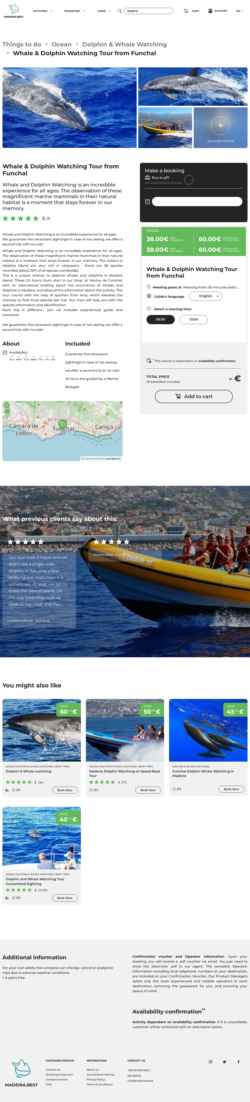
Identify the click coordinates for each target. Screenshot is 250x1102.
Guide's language (165, 296)
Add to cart (194, 396)
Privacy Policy (96, 1079)
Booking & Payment (59, 1074)
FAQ (49, 1084)
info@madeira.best (140, 1080)
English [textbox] (205, 296)
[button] (51, 11)
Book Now (65, 790)
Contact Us (53, 1069)
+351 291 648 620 (138, 1070)
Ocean (62, 44)
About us (93, 1069)
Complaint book (57, 1079)
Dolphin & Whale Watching (124, 44)
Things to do (21, 44)
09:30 (160, 319)
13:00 (194, 319)
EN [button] (238, 11)
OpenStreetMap (94, 458)
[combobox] (205, 296)
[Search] (148, 11)
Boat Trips (62, 766)
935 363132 (134, 1075)
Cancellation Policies (101, 1074)
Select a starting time (168, 308)
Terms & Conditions (100, 1084)
